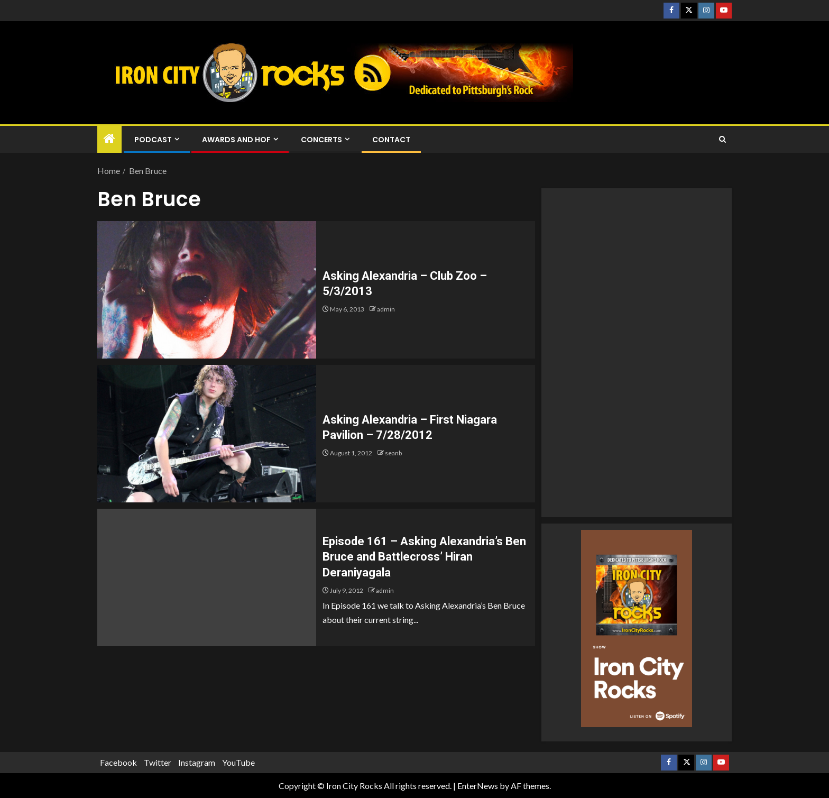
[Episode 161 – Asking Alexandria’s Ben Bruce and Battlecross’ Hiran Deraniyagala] (206, 577)
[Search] (722, 139)
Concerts (321, 139)
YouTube (238, 762)
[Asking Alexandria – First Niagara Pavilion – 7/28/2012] (206, 433)
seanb (393, 453)
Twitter (157, 762)
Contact (391, 139)
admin (386, 309)
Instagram (196, 762)
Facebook (118, 762)
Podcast (153, 139)
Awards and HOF (236, 139)
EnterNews (477, 786)
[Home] (109, 138)
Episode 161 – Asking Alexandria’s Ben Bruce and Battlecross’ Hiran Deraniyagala (424, 557)
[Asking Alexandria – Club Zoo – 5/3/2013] (206, 290)
